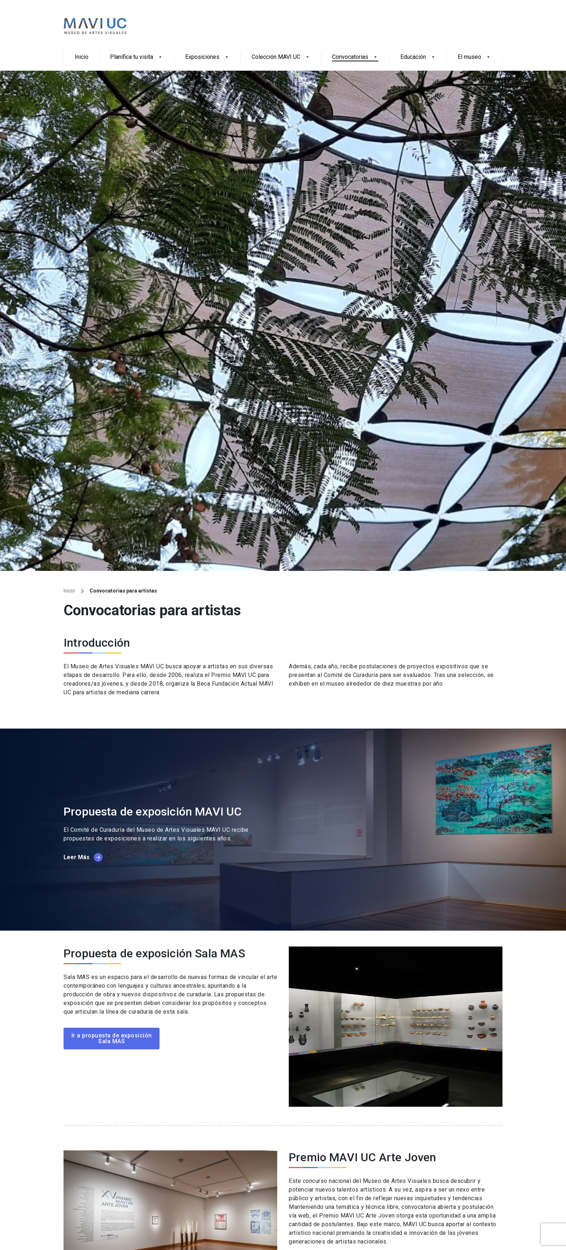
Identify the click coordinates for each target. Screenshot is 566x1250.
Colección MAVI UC (281, 57)
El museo (474, 57)
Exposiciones (207, 57)
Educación (418, 57)
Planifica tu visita (136, 57)
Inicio (81, 57)
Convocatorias (355, 57)
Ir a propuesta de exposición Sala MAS (111, 1038)
